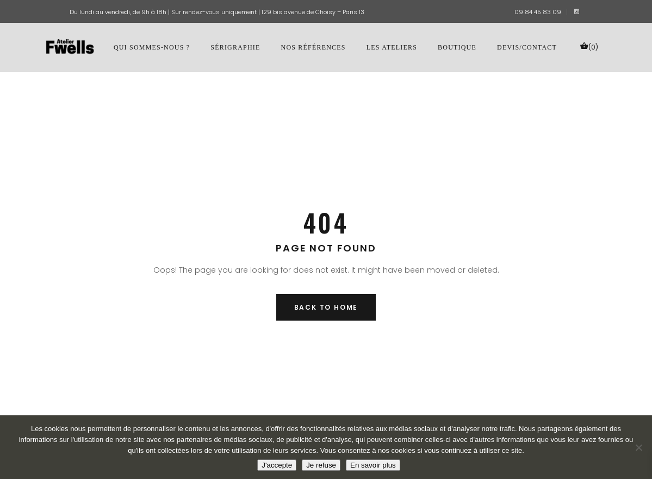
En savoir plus (373, 465)
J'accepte (277, 465)
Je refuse (321, 465)
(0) (589, 46)
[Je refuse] (638, 447)
